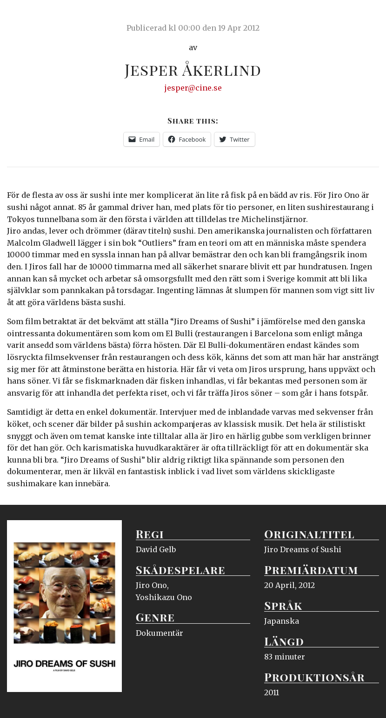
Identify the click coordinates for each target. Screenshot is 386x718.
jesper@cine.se (193, 87)
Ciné (29, 16)
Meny (367, 16)
